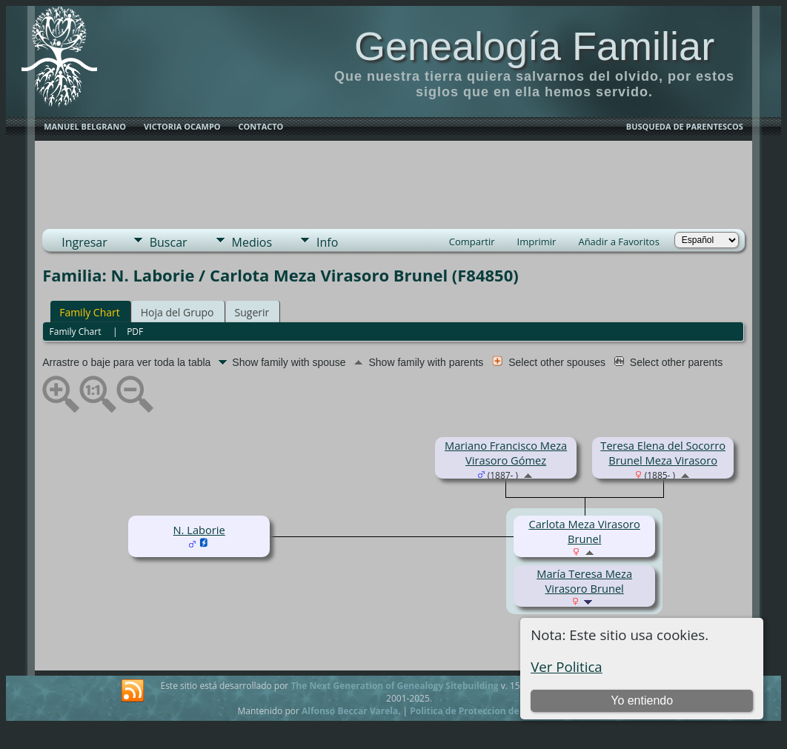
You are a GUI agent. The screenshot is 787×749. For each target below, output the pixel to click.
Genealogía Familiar (534, 46)
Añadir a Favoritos (618, 241)
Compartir (472, 241)
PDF (135, 331)
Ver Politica (566, 666)
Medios (252, 242)
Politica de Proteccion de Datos (478, 711)
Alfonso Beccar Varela (350, 711)
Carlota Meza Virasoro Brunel (584, 531)
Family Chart (89, 312)
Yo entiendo (642, 700)
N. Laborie (199, 529)
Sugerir (252, 312)
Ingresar (84, 242)
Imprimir (537, 241)
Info (327, 242)
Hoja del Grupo (177, 312)
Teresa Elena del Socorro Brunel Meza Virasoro (662, 452)
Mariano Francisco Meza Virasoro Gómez (506, 452)
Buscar (168, 242)
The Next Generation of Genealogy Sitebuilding (394, 685)
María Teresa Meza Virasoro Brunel (584, 581)
